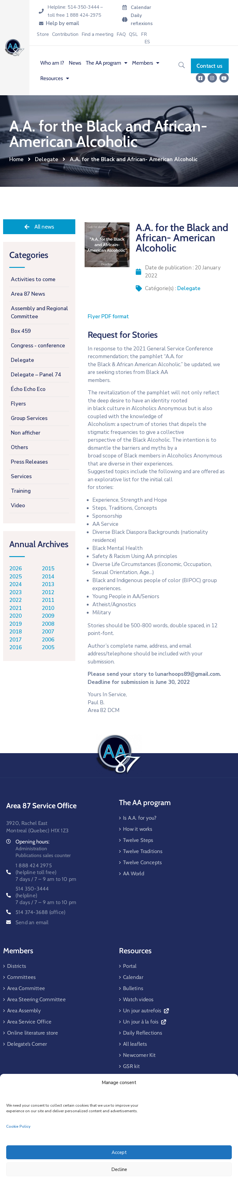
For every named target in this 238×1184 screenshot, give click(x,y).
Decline (119, 1169)
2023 (15, 592)
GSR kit (131, 1066)
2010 (48, 608)
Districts (16, 966)
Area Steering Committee (36, 999)
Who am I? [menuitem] (52, 63)
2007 (48, 631)
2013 (48, 584)
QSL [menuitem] (133, 34)
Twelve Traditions (142, 851)
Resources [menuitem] (54, 78)
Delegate (46, 159)
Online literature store (32, 1033)
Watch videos (138, 999)
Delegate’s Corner (27, 1044)
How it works (137, 829)
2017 (15, 639)
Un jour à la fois (144, 1022)
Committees (21, 977)
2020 (15, 616)
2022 (15, 600)
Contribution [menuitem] (65, 34)
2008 (48, 624)
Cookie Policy (18, 1126)
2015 (48, 568)
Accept (119, 1152)
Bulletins (133, 988)
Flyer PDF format (108, 316)
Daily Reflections (142, 1033)
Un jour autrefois (146, 1010)
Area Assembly (24, 1010)
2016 (15, 647)
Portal (129, 966)
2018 (15, 631)
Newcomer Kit (139, 1055)
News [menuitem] (75, 63)
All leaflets (135, 1044)
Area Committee (26, 988)
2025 (15, 576)
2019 (15, 624)
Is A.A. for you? (139, 818)
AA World (133, 873)
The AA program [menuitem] (106, 63)
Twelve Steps (138, 840)
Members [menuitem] (145, 63)
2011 (48, 600)
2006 (48, 639)
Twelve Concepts (142, 862)
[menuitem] (144, 34)
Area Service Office (29, 1022)
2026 (15, 568)
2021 (15, 608)
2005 (48, 647)
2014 (48, 576)
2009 (48, 616)
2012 (48, 592)
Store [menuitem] (43, 34)
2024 (15, 584)
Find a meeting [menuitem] (97, 34)
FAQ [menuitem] (121, 34)
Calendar (133, 977)
